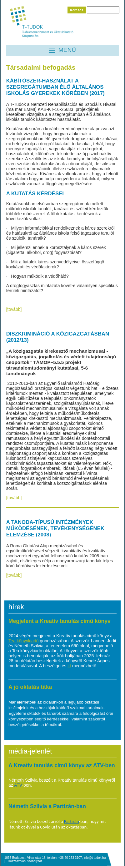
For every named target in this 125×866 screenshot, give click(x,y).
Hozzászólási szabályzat (25, 861)
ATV (18, 785)
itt (69, 665)
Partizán (71, 821)
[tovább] (14, 309)
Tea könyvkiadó (23, 640)
